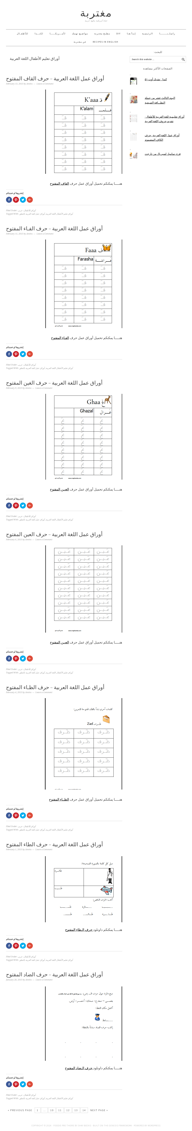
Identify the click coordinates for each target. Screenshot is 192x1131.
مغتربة (96, 12)
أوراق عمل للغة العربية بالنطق (32, 214)
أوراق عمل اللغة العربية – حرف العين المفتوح (54, 534)
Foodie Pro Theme (63, 1125)
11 (60, 1110)
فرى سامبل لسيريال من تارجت (163, 154)
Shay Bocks (84, 1125)
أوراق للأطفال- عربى (27, 210)
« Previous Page (20, 1110)
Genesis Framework (120, 1125)
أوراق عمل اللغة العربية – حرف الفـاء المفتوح (54, 228)
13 (76, 1110)
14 (84, 1110)
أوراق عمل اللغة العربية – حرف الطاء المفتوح (54, 844)
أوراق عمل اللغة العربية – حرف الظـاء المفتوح (55, 687)
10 (52, 1110)
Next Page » (99, 1110)
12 (68, 1110)
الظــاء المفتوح (59, 799)
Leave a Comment (45, 84)
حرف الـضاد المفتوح (79, 1068)
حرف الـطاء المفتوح (79, 930)
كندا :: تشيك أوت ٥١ (156, 79)
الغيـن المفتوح (59, 489)
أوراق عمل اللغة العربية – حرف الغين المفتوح (54, 382)
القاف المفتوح (59, 183)
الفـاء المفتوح (60, 338)
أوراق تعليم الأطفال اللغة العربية (59, 214)
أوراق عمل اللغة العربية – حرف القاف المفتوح (55, 78)
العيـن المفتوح (59, 642)
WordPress (154, 1125)
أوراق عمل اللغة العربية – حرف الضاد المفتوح (54, 974)
